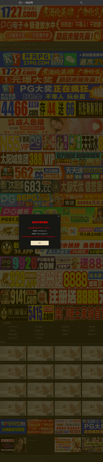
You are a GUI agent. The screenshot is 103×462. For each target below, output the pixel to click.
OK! (40, 243)
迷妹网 (29, 2)
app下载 (22, 2)
